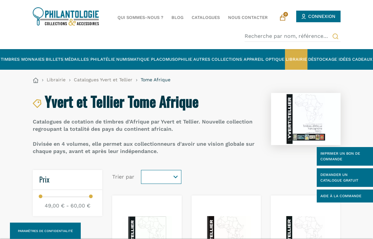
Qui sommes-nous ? (140, 17)
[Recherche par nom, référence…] (293, 36)
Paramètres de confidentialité (45, 231)
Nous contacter (248, 17)
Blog (177, 17)
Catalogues (206, 17)
